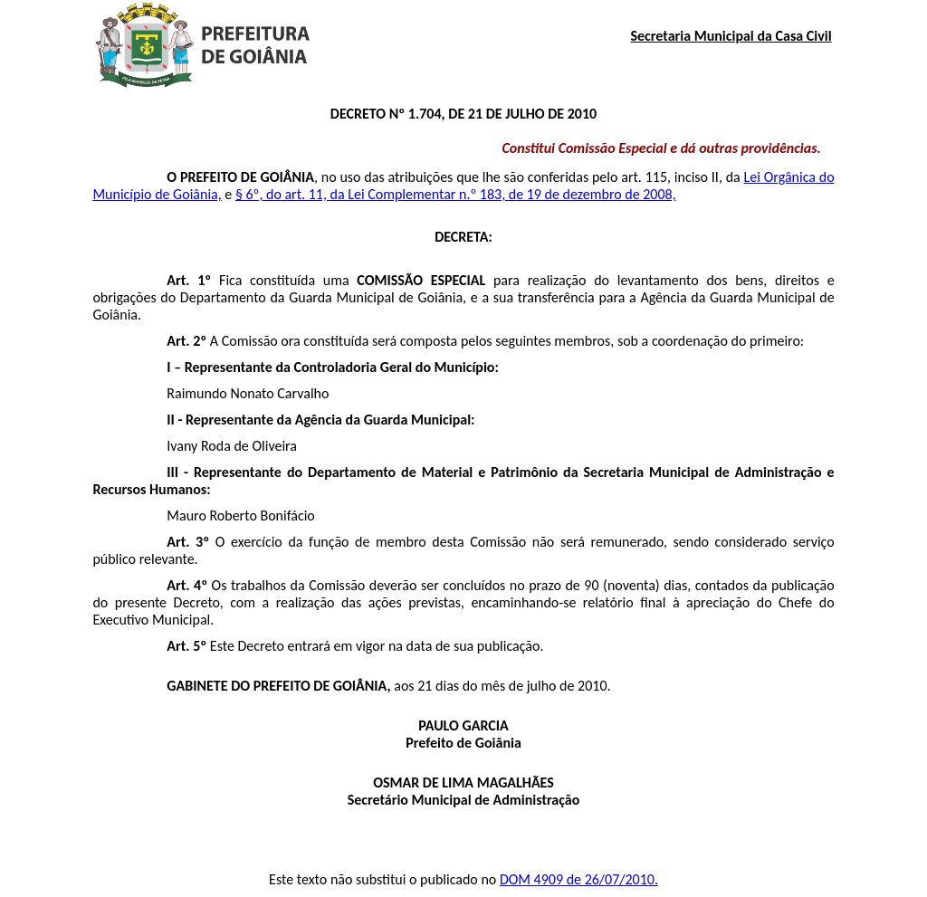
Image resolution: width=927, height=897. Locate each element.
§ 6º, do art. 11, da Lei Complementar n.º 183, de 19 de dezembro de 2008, (455, 194)
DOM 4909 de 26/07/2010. (579, 879)
